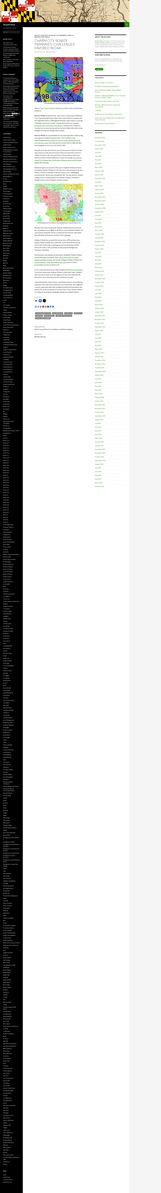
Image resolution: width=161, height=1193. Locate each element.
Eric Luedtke (6, 584)
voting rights (6, 1135)
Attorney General (8, 223)
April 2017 (98, 345)
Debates (5, 414)
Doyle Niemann (7, 539)
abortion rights (7, 171)
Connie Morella (7, 352)
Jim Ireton (6, 698)
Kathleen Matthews (8, 725)
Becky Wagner (7, 245)
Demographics (7, 428)
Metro (5, 815)
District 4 (5, 495)
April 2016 (98, 390)
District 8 (5, 519)
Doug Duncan (6, 534)
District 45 (6, 507)
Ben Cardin (6, 248)
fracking (5, 604)
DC (4, 411)
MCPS (4, 805)
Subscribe (99, 69)
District (5, 435)
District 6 (5, 517)
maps (4, 759)
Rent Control (6, 962)
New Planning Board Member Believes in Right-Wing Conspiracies (11, 55)
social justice (6, 1031)
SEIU (4, 999)
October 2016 (99, 368)
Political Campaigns (8, 918)
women (5, 1152)
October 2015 (99, 412)
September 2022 (100, 145)
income (5, 683)
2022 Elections (7, 164)
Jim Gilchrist (6, 695)
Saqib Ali (5, 994)
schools (5, 997)
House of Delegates (8, 665)
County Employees (8, 379)
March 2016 (98, 394)
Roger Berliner (7, 980)
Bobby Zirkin (6, 270)
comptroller (6, 339)
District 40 (6, 497)
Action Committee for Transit (11, 174)
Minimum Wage (7, 825)
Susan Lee (6, 1056)
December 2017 (100, 316)
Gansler (5, 621)
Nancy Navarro (7, 878)
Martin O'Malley (7, 774)
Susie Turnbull (7, 1058)
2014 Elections (7, 137)
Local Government (8, 750)
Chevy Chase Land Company (11, 325)
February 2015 (99, 442)
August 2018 (99, 286)
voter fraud (6, 1130)
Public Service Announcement (11, 943)
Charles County (7, 315)
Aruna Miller (6, 218)
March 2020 (98, 230)
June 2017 (98, 338)
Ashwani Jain (6, 221)
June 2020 (98, 219)
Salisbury (5, 990)
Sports (5, 1036)
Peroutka (5, 900)
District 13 (6, 445)
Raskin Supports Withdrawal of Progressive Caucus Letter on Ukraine (11, 65)
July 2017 (98, 334)
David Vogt (6, 409)
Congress (5, 347)
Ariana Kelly (6, 216)
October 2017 (99, 323)
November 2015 (100, 408)
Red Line (5, 955)
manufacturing (7, 757)
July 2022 (98, 152)
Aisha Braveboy (7, 181)
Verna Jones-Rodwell (43, 318)
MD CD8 (5, 810)
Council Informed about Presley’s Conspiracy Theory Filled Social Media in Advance (11, 49)
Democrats (6, 425)
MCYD (5, 808)
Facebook (5, 591)
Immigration (6, 678)
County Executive (8, 382)
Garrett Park (6, 626)
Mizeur (5, 830)
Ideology (5, 673)
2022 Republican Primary (10, 169)
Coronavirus (6, 354)
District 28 (6, 470)
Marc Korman (7, 764)
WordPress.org (7, 1182)
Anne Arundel (7, 203)
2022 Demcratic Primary (10, 159)
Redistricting (49, 315)
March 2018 (98, 304)
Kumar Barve (6, 735)
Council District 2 (7, 367)
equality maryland (8, 581)
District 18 (6, 458)
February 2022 (99, 171)
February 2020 (99, 234)
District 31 (6, 480)
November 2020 (100, 201)
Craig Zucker (6, 391)
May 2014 (98, 475)
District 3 (5, 475)
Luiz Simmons (7, 752)
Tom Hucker (6, 1085)
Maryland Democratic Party (10, 786)
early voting (6, 544)
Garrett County (7, 623)
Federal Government (9, 594)
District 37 (6, 487)
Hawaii (5, 656)
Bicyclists (5, 258)
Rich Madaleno (7, 970)
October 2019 (99, 245)
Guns (4, 643)
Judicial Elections (8, 717)
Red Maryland (7, 957)
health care (6, 658)
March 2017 (98, 349)
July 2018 (98, 290)
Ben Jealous (6, 250)
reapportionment (8, 952)
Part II (47, 108)
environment (6, 579)
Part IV (60, 108)
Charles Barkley (7, 312)
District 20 (6, 463)
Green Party (6, 636)
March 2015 (98, 438)
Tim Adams (6, 1083)
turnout (5, 1095)
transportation (7, 1093)
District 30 (6, 477)
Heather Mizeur (7, 660)
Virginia (5, 1127)
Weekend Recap (58, 335)
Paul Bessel (6, 893)
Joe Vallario (6, 703)
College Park (6, 335)
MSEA (4, 868)
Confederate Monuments (10, 344)
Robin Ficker (6, 975)
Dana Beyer (6, 396)
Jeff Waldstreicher (8, 693)
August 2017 (99, 330)
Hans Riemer (6, 648)
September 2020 (100, 208)
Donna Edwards (7, 532)
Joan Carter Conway (8, 700)
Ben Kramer (6, 253)
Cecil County (6, 305)
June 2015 (98, 427)
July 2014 (98, 468)
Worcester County (8, 1155)
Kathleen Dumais (8, 722)
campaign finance (8, 290)
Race (4, 950)
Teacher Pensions (8, 1068)
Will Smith (6, 1150)
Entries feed (6, 1177)
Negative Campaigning (9, 881)
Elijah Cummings (7, 574)
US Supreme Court (8, 1115)
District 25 (6, 468)
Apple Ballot (6, 213)
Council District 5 (7, 372)
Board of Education (8, 268)
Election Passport (8, 566)
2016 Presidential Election (10, 142)
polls (4, 920)
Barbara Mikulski (7, 241)
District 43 (46, 35)
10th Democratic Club (43, 313)
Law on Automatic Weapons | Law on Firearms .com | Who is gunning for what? (11, 123)
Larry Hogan (6, 737)
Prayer (5, 923)
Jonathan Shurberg (8, 710)
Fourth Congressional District (11, 601)
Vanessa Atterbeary (8, 1120)
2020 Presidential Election (10, 156)
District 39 (6, 492)
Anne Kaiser (6, 206)
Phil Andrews (6, 908)
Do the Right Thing (8, 524)
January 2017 (99, 356)
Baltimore (6, 228)
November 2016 (100, 364)
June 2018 (98, 293)
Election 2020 (7, 557)
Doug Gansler (7, 537)
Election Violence (8, 569)
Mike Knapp (6, 818)
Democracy (6, 419)
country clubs (6, 377)
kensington (6, 727)
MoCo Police (6, 835)
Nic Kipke (5, 883)
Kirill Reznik (6, 732)
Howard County (7, 670)
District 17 (6, 455)
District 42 (6, 500)
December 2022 (100, 137)
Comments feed (7, 1179)
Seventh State (9, 25)
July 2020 (98, 215)
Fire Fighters (6, 596)
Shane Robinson (7, 1016)
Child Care (6, 330)
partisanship (6, 891)
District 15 (6, 450)
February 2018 (99, 308)
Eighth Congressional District (11, 554)
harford (5, 651)
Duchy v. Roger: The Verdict (104, 82)
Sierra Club (6, 1021)
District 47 (6, 512)
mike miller (6, 820)
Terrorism (6, 1076)
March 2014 (98, 483)
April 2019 (98, 264)
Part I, (42, 108)
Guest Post (6, 638)
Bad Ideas (5, 226)
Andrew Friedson (8, 196)
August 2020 (99, 212)
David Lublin (52, 52)
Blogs (4, 265)
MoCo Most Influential (9, 832)
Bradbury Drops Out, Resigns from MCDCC (109, 114)
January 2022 (99, 175)
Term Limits (6, 1073)
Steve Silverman (7, 1053)
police (4, 915)
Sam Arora (6, 992)
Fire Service (6, 599)
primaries (39, 315)
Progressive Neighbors (9, 935)
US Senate (6, 1113)
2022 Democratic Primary (10, 161)
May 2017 (98, 342)
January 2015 (99, 445)
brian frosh (6, 280)
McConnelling (7, 795)
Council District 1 (7, 364)
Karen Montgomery (8, 720)
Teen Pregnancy (7, 1071)
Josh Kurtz (6, 712)
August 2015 (99, 419)
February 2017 (99, 353)
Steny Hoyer (6, 1051)
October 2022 (99, 141)
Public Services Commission (11, 945)
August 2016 (99, 375)
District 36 (6, 485)
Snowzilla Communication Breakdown (107, 86)
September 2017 (100, 327)
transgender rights (8, 1090)
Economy (5, 549)
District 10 (38, 35)
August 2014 (99, 464)
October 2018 (99, 282)
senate (47, 37)
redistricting (39, 37)
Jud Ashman (6, 715)
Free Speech (6, 609)
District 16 (6, 453)
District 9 (5, 522)
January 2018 (99, 312)
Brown (5, 283)
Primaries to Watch (66, 35)
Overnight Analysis (8, 888)
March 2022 (98, 167)
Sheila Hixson (6, 1019)
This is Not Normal (8, 1078)
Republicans (6, 967)
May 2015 (98, 431)
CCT (4, 302)
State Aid (5, 1041)
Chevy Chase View (8, 327)
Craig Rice (6, 389)
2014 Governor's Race (9, 140)
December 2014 (100, 449)
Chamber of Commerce (9, 307)
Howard (5, 668)
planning (5, 910)
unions (5, 1103)
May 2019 (98, 260)
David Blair (6, 399)
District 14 (6, 448)
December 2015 (100, 405)
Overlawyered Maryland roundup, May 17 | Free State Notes (11, 80)
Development (7, 433)
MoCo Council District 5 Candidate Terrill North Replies (58, 328)
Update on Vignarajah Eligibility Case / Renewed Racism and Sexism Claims (110, 96)
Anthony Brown (7, 208)
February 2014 (99, 486)
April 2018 (98, 301)
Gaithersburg (6, 618)
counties (5, 374)
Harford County (7, 653)
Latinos (5, 740)
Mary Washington (8, 777)
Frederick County (8, 606)
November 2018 (100, 278)
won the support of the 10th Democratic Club (50, 262)
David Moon (6, 404)
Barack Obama (7, 238)
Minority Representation (10, 827)
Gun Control (6, 641)
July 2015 (98, 423)
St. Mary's (5, 1038)
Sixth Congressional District (10, 1026)
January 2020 (99, 238)
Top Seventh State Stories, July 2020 (107, 101)
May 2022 (98, 160)
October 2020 (99, 204)
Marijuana (6, 767)
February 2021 (99, 189)
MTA (4, 871)
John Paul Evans (7, 708)
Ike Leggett (6, 675)
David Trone (6, 406)
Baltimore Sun (7, 236)
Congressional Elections (9, 349)
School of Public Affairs (102, 43)
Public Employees (8, 940)
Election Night (7, 562)
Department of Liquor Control (11, 430)
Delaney (5, 416)
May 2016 (98, 386)
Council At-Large (7, 362)
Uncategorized (7, 1098)
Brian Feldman (7, 278)
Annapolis (6, 201)
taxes (4, 1063)
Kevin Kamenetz (7, 730)
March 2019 (98, 267)
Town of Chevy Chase (9, 1088)
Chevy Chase (6, 320)
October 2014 (99, 457)
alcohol (5, 186)
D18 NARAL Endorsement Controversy (10, 117)
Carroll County (7, 292)
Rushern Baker (7, 987)
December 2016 (100, 360)
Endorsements (7, 576)
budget (5, 285)
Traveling (98, 110)
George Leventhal (8, 631)
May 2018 (98, 297)
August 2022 (99, 149)
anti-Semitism (7, 211)
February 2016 (99, 397)
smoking (5, 1029)
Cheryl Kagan (6, 317)
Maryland (5, 779)
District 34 (6, 482)
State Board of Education (10, 1043)
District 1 (5, 438)
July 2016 (98, 379)
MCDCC (5, 798)
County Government (8, 384)
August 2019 (99, 249)
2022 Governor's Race (9, 166)
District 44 (55, 35)
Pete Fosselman (7, 903)
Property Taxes (7, 938)
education (6, 552)
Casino (5, 300)
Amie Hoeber (6, 191)
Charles (5, 310)
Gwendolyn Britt (7, 646)
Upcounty (5, 1108)
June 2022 (98, 156)
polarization (6, 913)
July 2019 (98, 252)
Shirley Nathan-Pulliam (64, 315)
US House (6, 1110)
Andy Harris (6, 198)
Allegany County (7, 189)
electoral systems (8, 571)
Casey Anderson (7, 297)
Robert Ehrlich (7, 972)
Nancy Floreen (7, 873)
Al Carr (5, 184)
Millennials (6, 823)
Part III (52, 108)
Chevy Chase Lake (8, 322)
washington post (7, 1137)
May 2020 (98, 223)
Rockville (5, 977)
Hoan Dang (6, 663)
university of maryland (9, 1105)
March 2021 (98, 186)
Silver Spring (6, 1024)
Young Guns (6, 1161)
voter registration (8, 1132)
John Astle (6, 705)
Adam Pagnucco (7, 176)
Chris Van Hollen (7, 332)
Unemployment (7, 1100)
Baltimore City (7, 231)
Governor (6, 633)
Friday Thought (7, 611)
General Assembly (8, 628)
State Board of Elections (9, 1046)
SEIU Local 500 (7, 1002)
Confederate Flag (8, 342)
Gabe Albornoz (7, 613)
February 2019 (99, 271)
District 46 (6, 510)
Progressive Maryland (9, 933)
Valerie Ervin (6, 1118)
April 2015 (98, 434)
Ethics (4, 586)
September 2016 (100, 371)
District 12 (6, 443)
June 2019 (98, 256)
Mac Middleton (7, 755)
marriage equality (8, 769)
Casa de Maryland (8, 295)
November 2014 (100, 453)
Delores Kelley (57, 313)
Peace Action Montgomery (10, 896)
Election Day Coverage (9, 559)
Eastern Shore (7, 547)
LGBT (4, 742)
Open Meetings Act (8, 886)
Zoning (5, 1164)
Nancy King (6, 876)
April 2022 (98, 163)
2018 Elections (7, 145)
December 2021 (100, 178)
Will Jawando (6, 1147)
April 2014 (98, 479)
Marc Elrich (6, 762)
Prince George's (7, 930)
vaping (5, 1123)
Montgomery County (9, 842)
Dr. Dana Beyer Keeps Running (104, 123)
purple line (6, 947)
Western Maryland (8, 1142)
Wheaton (5, 1145)
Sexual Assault (7, 1014)
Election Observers (8, 564)
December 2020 (100, 197)
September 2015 (100, 416)
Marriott (5, 772)
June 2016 (98, 382)
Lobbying (5, 747)
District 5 (5, 515)
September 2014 (100, 460)
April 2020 (98, 227)
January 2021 (99, 193)
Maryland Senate (7, 793)
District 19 (6, 460)
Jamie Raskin (6, 690)
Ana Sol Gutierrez (8, 194)
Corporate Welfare (8, 357)
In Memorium (7, 680)
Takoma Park (6, 1061)
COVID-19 (6, 386)
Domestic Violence (8, 527)
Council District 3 (7, 369)
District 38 (6, 490)
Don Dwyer (6, 529)
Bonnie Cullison (7, 273)
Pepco (4, 898)
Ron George (6, 985)
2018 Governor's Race (9, 147)
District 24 (6, 465)
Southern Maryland (8, 1033)
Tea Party (5, 1066)
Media (5, 813)
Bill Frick (5, 263)
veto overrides (7, 1125)
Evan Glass (6, 589)
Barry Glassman (7, 243)
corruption (6, 359)
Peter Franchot (7, 905)
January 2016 (99, 401)
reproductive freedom (9, 965)
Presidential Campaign (9, 925)
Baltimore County (8, 233)
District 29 (6, 472)
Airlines (5, 179)
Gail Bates (6, 616)
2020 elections (7, 154)
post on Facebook (76, 270)
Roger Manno (6, 982)
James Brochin (7, 688)
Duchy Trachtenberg (8, 542)
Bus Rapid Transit (7, 288)
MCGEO (5, 803)
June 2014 (98, 471)
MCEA (5, 800)
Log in (4, 1174)
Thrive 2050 (6, 1080)
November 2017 (100, 319)
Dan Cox (5, 394)
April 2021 (98, 182)
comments (6, 337)
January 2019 (99, 275)
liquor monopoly (7, 745)
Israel (4, 685)
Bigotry (5, 260)
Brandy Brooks (7, 275)
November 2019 (100, 241)
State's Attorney (7, 1048)
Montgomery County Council (11, 853)
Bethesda (5, 255)
